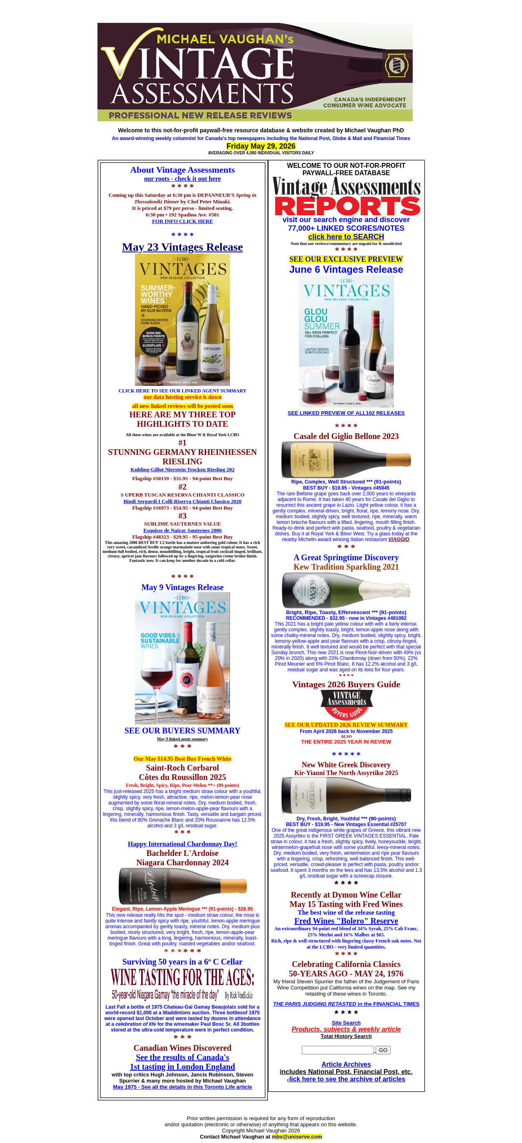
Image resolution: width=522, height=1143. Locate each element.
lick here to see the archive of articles (347, 1079)
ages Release (201, 587)
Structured (352, 482)
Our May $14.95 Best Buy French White (183, 759)
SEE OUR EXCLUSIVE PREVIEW (346, 259)
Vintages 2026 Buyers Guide (346, 684)
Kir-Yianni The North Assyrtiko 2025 (346, 772)
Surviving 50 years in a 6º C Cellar (182, 961)
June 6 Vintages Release (346, 269)
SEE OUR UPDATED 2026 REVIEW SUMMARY (346, 725)
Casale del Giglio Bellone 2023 (346, 436)
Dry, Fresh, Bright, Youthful (328, 819)
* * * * (182, 235)
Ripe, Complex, (309, 482)
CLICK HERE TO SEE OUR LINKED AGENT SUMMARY (182, 391)
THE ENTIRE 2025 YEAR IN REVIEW (346, 742)
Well (333, 482)
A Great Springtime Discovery (346, 557)
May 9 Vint (161, 587)
